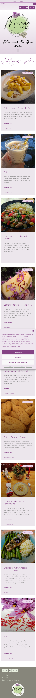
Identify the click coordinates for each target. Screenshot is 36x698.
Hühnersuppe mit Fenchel (16, 371)
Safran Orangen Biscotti (15, 437)
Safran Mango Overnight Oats (18, 108)
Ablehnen (18, 357)
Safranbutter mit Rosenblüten (18, 305)
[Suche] (34, 4)
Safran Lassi (9, 172)
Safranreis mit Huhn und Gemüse (15, 237)
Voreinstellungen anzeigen (18, 362)
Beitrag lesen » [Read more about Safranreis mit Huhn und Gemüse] (8, 256)
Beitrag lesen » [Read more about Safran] (8, 653)
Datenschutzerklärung (19, 367)
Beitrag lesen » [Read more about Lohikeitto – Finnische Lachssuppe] (8, 519)
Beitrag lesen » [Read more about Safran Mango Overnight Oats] (8, 123)
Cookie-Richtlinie (8, 367)
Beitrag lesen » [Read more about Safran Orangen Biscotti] (8, 452)
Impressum (29, 367)
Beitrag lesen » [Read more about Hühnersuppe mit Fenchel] (8, 388)
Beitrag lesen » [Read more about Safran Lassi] (8, 187)
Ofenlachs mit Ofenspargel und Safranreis (16, 569)
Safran (7, 636)
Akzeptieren (18, 352)
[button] (33, 331)
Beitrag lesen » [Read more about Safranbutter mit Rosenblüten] (8, 322)
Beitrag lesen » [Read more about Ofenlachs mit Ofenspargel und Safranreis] (8, 587)
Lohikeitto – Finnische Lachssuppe (14, 502)
